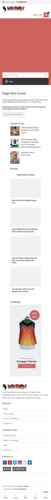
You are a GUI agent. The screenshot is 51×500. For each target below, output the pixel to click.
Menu (9, 82)
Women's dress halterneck (27, 153)
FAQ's (5, 409)
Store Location (8, 2)
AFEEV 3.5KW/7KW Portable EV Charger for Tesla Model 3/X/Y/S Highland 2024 (30, 143)
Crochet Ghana (22, 486)
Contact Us (7, 423)
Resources (7, 450)
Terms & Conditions (11, 418)
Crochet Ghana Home (13, 114)
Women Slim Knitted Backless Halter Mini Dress (30, 130)
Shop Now (26, 366)
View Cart (37, 14)
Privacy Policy (8, 414)
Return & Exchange (10, 440)
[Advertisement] (25, 45)
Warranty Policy (9, 435)
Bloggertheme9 (20, 489)
